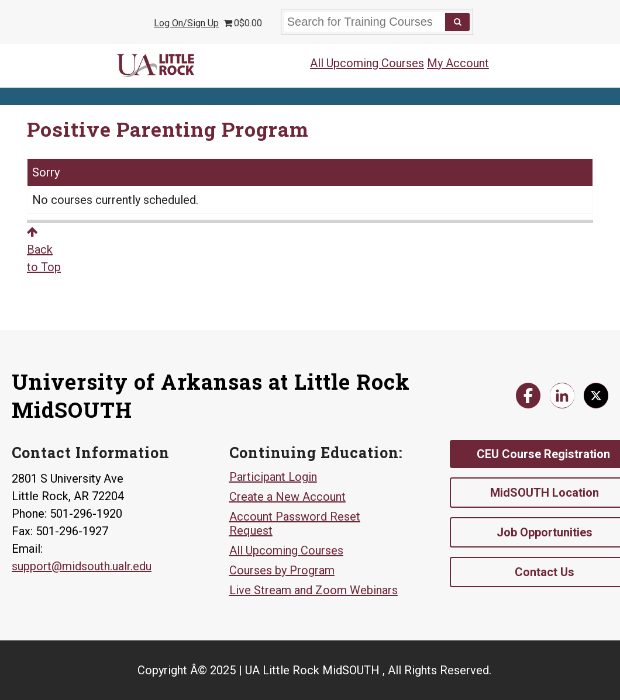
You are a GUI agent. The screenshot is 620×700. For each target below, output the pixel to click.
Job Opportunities (545, 532)
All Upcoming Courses (367, 63)
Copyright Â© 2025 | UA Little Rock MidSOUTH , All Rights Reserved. (314, 670)
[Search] (457, 22)
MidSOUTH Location (544, 493)
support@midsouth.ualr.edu (81, 566)
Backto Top (44, 250)
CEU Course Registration (543, 454)
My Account (458, 63)
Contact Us (544, 572)
